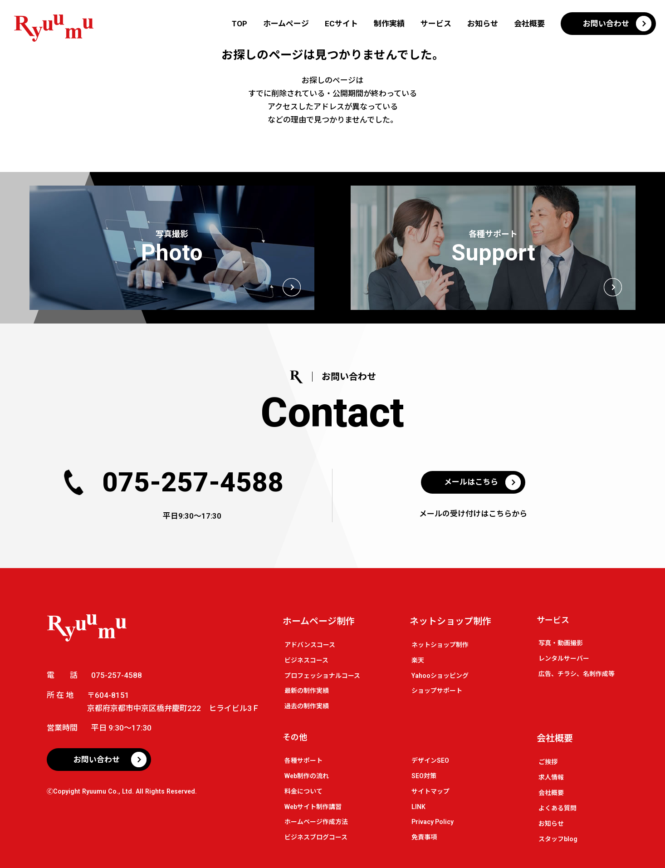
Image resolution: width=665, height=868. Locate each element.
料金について (303, 791)
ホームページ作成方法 (316, 821)
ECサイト (341, 23)
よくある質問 (557, 808)
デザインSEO (430, 760)
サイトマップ (430, 791)
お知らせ (482, 23)
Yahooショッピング (440, 675)
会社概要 (529, 23)
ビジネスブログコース (315, 837)
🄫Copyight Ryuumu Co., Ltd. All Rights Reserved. (122, 791)
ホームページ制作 (319, 621)
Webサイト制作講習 (313, 806)
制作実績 (389, 23)
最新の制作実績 (306, 690)
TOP (239, 23)
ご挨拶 (547, 761)
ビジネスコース (306, 660)
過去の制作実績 (306, 706)
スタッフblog (557, 839)
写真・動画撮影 (560, 643)
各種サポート (303, 760)
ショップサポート (436, 690)
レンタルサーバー (563, 658)
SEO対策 (423, 776)
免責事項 (424, 837)
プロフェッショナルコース (322, 675)
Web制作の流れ (306, 776)
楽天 (417, 660)
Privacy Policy (432, 821)
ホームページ (286, 23)
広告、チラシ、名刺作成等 (576, 673)
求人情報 (551, 777)
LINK (418, 806)
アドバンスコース (309, 644)
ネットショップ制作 (450, 621)
